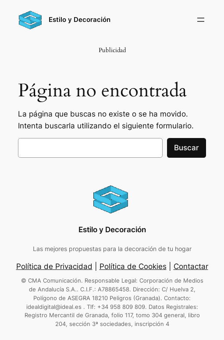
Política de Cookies (133, 266)
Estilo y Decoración (79, 19)
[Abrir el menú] (201, 19)
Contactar (191, 266)
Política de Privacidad (54, 266)
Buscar (186, 147)
